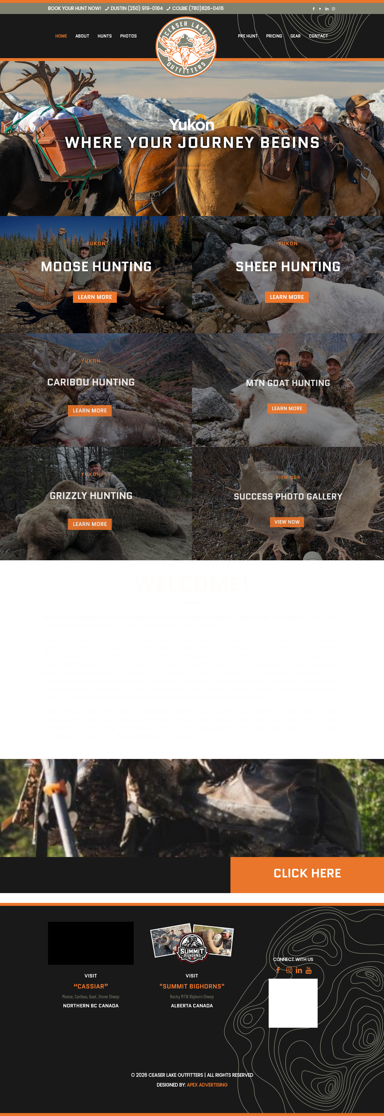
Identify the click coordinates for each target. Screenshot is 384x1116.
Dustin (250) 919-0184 (137, 8)
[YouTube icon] (320, 8)
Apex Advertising (207, 1085)
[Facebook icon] (313, 8)
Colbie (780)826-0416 (198, 8)
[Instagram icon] (333, 8)
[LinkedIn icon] (326, 8)
